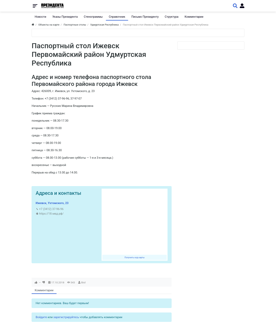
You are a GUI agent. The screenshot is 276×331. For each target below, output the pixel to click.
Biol (83, 282)
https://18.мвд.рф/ (51, 213)
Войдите (41, 317)
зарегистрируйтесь (66, 317)
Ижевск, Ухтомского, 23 (52, 203)
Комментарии (44, 290)
